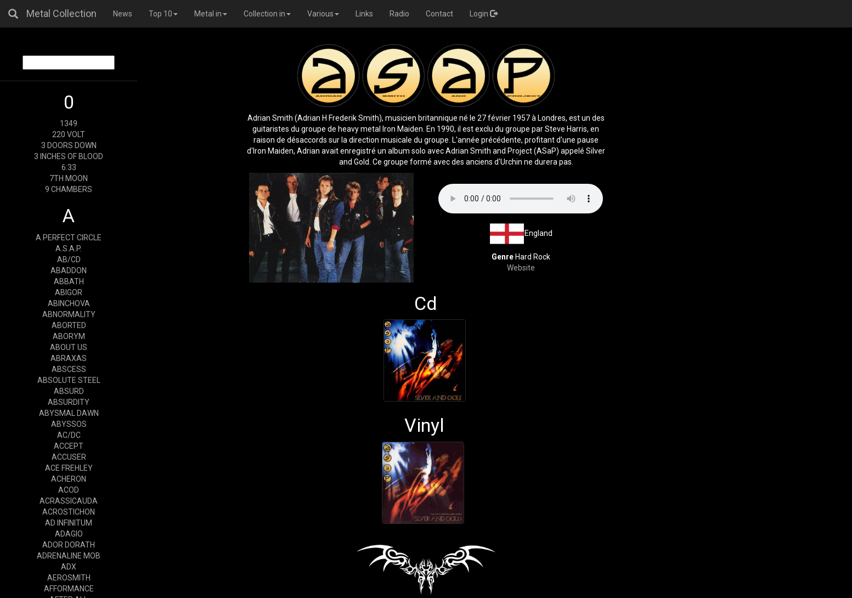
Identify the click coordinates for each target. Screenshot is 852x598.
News (122, 13)
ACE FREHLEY (69, 468)
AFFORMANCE (69, 588)
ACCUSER (69, 457)
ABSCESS (69, 369)
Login (484, 13)
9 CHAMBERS (68, 189)
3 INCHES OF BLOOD (68, 156)
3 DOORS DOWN (69, 145)
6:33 (68, 167)
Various (323, 13)
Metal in (210, 13)
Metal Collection (61, 13)
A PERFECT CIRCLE (68, 237)
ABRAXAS (68, 358)
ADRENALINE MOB (68, 555)
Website (521, 267)
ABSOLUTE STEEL (68, 380)
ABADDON (68, 270)
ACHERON (68, 479)
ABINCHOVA (69, 303)
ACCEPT (68, 446)
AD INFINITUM (68, 522)
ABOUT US (68, 347)
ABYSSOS (69, 424)
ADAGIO (69, 533)
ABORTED (69, 325)
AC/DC (69, 435)
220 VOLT (68, 134)
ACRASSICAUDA (69, 501)
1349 (68, 123)
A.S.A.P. (68, 248)
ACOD (68, 490)
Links (364, 13)
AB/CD (69, 259)
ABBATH (69, 281)
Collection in (267, 13)
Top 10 (163, 13)
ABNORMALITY (68, 314)
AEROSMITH (69, 577)
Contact (439, 13)
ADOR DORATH (68, 544)
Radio (399, 13)
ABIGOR (68, 292)
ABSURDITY (68, 402)
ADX (68, 566)
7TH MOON (68, 178)
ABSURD (69, 391)
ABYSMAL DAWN (69, 413)
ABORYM (69, 336)
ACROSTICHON (68, 511)
